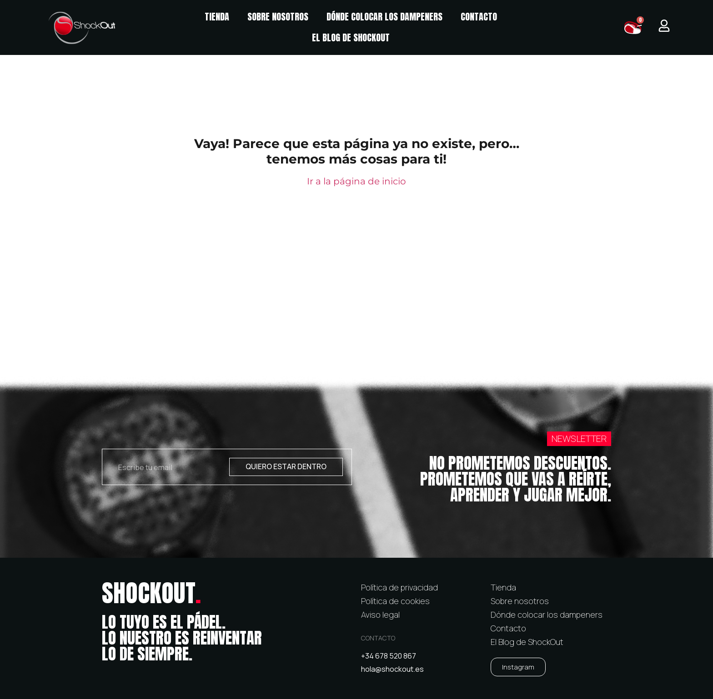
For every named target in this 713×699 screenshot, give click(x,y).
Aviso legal (380, 614)
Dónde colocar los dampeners (384, 17)
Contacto (479, 17)
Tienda (217, 17)
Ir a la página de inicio (356, 181)
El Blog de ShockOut (351, 37)
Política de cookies (395, 600)
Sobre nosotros (277, 17)
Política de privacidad (399, 587)
